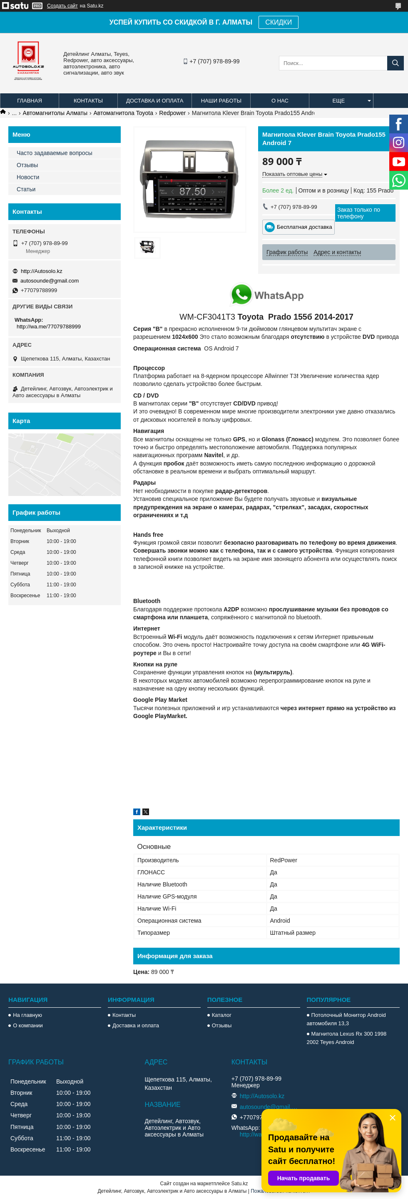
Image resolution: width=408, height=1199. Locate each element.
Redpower (172, 113)
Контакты (88, 101)
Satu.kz (239, 1183)
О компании (28, 1025)
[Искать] (395, 63)
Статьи (26, 189)
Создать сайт (62, 6)
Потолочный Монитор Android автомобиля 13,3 (346, 1019)
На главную (27, 1015)
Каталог (221, 1015)
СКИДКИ (278, 22)
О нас (280, 101)
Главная (29, 101)
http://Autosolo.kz (41, 271)
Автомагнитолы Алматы (55, 113)
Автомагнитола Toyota (123, 113)
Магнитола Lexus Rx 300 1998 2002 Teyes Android (347, 1038)
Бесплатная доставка (304, 227)
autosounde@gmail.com (49, 281)
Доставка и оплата (154, 101)
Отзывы (27, 165)
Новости (28, 177)
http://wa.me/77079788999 (49, 326)
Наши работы (221, 101)
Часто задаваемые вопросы (54, 153)
